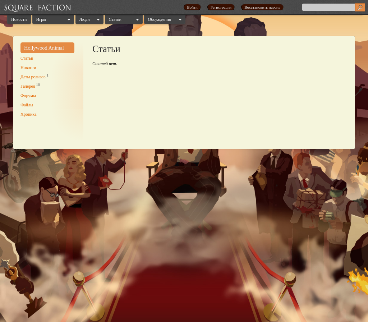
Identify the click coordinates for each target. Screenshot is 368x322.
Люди (84, 19)
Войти (192, 7)
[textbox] (333, 7)
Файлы (26, 104)
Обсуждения (159, 19)
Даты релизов (33, 76)
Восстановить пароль (262, 7)
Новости (19, 19)
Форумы (28, 95)
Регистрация (221, 7)
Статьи (115, 19)
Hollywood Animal (44, 48)
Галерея (27, 86)
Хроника (28, 114)
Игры (41, 19)
